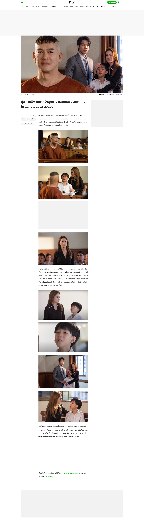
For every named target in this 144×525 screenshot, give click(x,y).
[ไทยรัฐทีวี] (45, 7)
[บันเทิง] (66, 7)
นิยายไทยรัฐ (101, 94)
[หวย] (76, 7)
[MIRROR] (103, 7)
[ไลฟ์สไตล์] (53, 7)
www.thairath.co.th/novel (68, 473)
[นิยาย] (82, 7)
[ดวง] (71, 7)
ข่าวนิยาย (110, 94)
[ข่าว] (22, 7)
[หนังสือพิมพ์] (35, 7)
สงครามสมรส (57, 119)
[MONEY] (95, 7)
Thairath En (112, 2)
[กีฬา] (59, 7)
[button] (22, 123)
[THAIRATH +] (112, 7)
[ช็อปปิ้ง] (88, 7)
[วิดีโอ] (27, 7)
